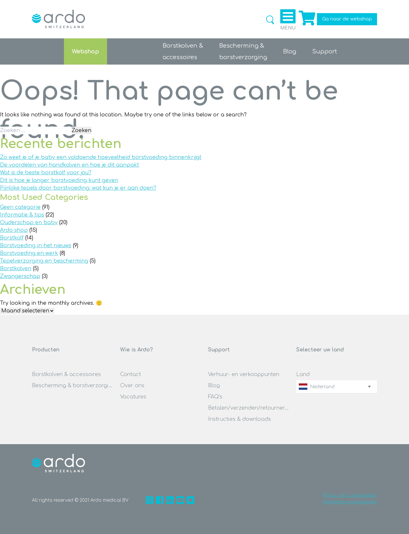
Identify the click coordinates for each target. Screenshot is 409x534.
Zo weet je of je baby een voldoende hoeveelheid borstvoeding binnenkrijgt (100, 157)
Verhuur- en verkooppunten (243, 374)
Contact (130, 374)
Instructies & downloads (239, 419)
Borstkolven (15, 268)
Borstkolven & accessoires (66, 374)
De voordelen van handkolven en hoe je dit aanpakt (69, 165)
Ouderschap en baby (29, 222)
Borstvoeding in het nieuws (35, 245)
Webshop (85, 51)
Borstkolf (12, 238)
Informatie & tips (22, 215)
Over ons (132, 386)
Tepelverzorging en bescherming (44, 261)
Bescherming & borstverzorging (72, 386)
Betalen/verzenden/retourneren (248, 408)
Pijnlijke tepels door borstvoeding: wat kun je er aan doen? (78, 188)
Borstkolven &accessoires (183, 51)
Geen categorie (20, 207)
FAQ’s (215, 397)
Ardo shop (14, 230)
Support (324, 51)
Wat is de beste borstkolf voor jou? (45, 173)
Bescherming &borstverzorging (243, 51)
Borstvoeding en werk (29, 253)
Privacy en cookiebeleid (349, 495)
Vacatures (133, 397)
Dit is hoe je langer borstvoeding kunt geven (59, 180)
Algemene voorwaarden (350, 501)
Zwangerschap (20, 276)
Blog (289, 51)
